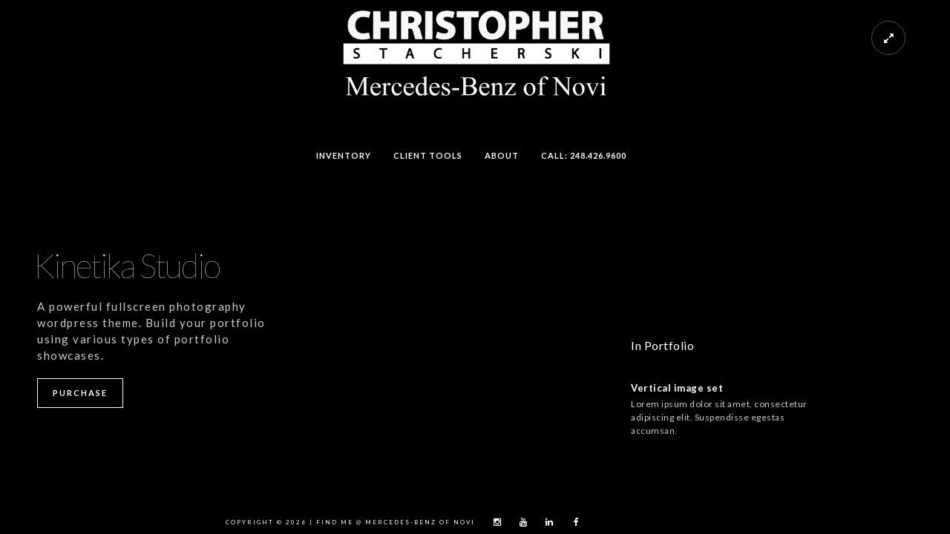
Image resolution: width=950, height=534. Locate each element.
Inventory (343, 155)
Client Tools (427, 155)
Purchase (80, 393)
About (502, 155)
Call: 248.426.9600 (583, 155)
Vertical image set (677, 388)
